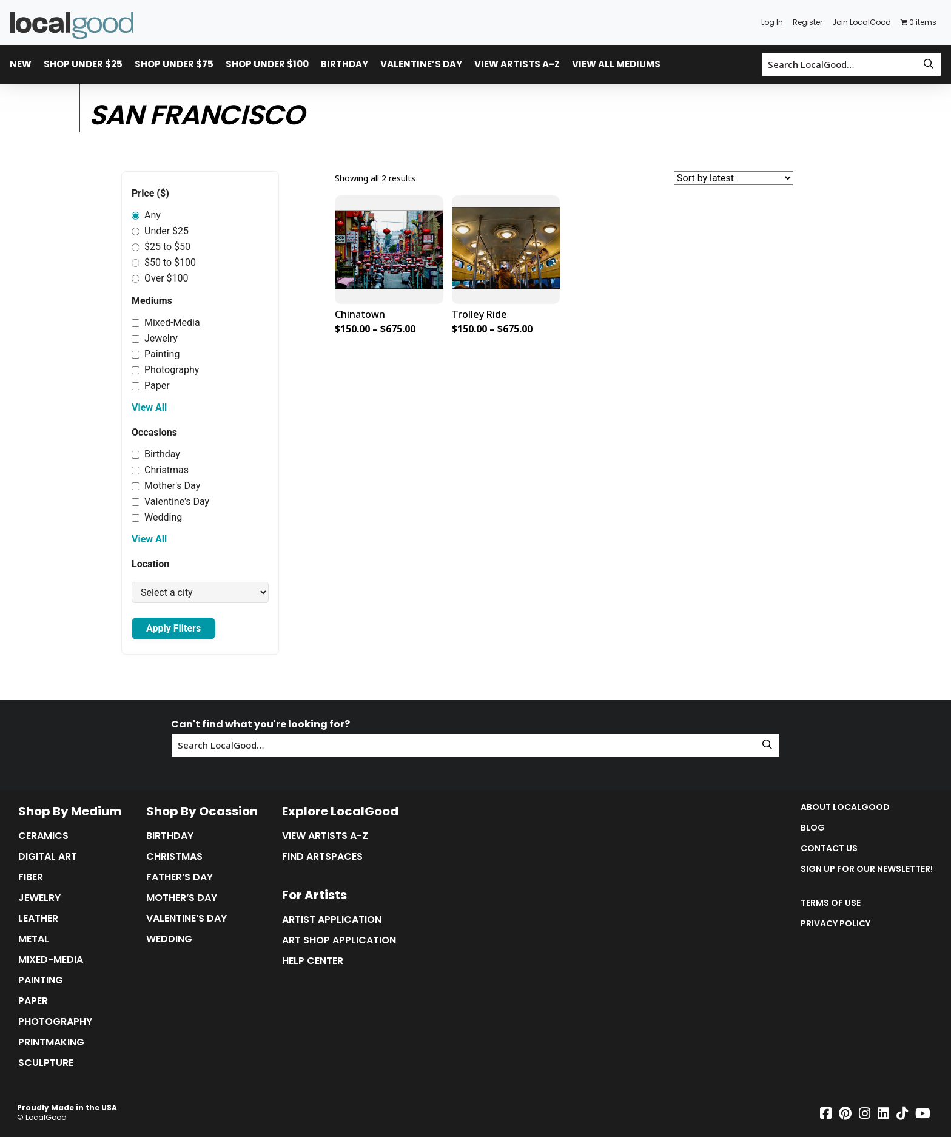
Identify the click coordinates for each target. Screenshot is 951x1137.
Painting (156, 354)
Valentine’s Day (421, 64)
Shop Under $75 (174, 64)
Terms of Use (831, 903)
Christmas (160, 470)
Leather (38, 918)
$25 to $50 (161, 246)
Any (146, 215)
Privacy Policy (835, 923)
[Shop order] (733, 178)
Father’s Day (179, 877)
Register (807, 22)
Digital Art (47, 857)
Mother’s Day (181, 898)
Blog (813, 827)
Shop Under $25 (83, 64)
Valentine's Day (170, 501)
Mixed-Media (166, 322)
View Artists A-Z (517, 64)
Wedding (157, 517)
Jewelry (155, 338)
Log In (772, 22)
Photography (165, 370)
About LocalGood (845, 807)
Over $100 (160, 278)
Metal (33, 939)
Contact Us (829, 848)
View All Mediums (616, 64)
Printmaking (51, 1042)
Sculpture (45, 1063)
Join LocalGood (861, 22)
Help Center (312, 961)
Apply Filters (173, 628)
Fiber (30, 877)
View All (149, 407)
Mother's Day (166, 485)
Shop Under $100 (267, 64)
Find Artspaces (322, 857)
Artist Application (331, 920)
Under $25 (160, 231)
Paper (151, 385)
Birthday (344, 64)
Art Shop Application (339, 940)
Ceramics (43, 836)
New (21, 64)
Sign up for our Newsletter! (867, 869)
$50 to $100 (164, 262)
